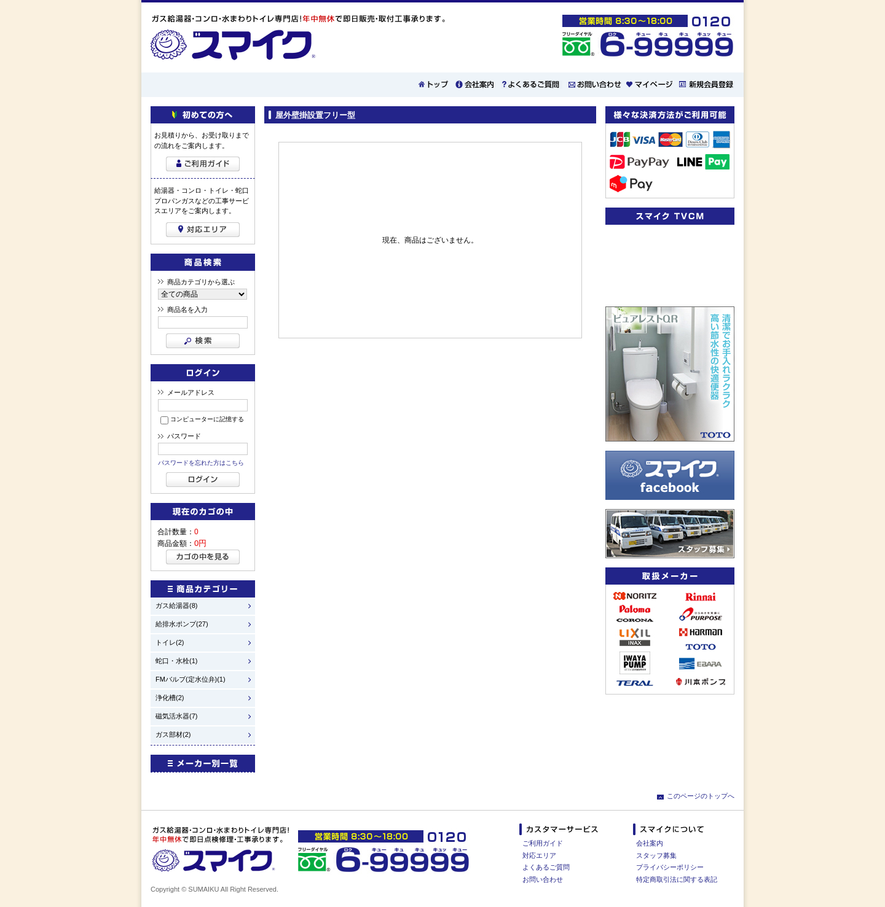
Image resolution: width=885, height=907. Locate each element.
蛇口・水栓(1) (176, 661)
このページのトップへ (700, 796)
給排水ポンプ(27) (181, 624)
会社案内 (649, 843)
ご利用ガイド (542, 843)
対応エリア (539, 855)
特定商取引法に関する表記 (676, 879)
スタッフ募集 (656, 855)
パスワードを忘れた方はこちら (201, 462)
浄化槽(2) (169, 698)
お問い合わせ (542, 879)
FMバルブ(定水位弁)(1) (190, 679)
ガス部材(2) (173, 734)
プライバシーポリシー (670, 867)
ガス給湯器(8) (176, 605)
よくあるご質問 (546, 867)
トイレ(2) (169, 642)
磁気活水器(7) (176, 716)
